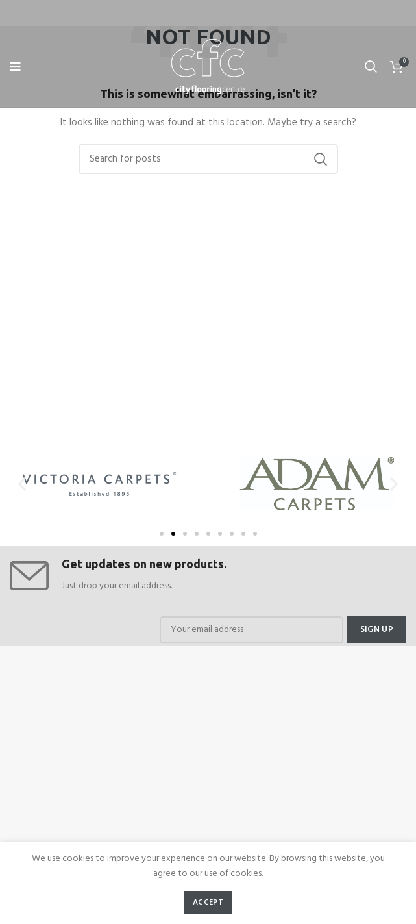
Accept (208, 902)
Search (320, 159)
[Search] (208, 159)
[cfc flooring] (208, 750)
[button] (162, 534)
